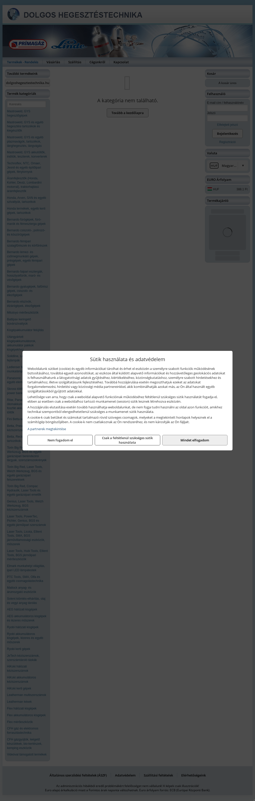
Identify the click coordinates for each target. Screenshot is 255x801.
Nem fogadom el (60, 440)
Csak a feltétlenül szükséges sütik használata (127, 440)
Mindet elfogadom (194, 440)
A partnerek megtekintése (47, 429)
